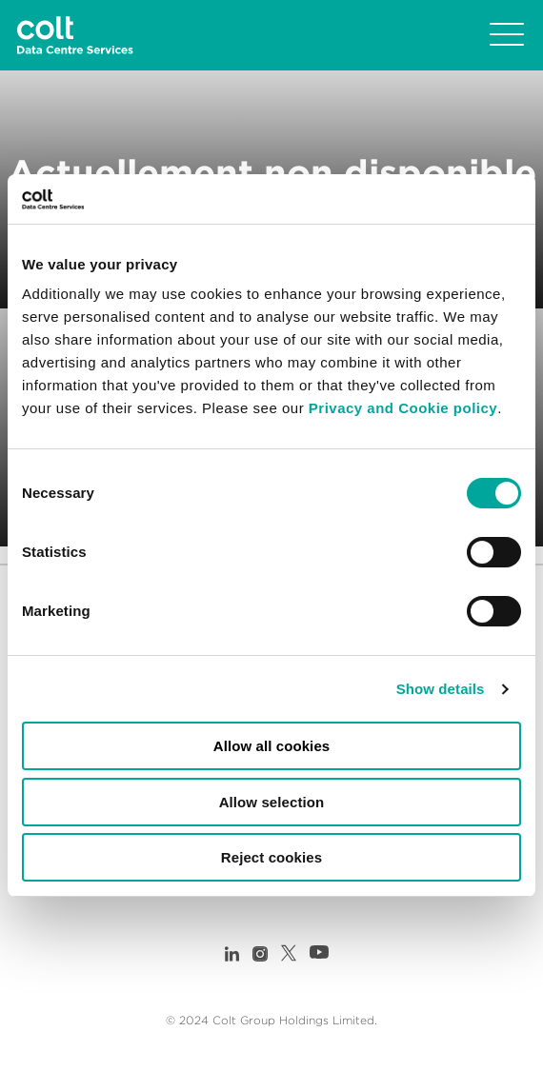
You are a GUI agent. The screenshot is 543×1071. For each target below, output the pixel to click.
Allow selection (272, 802)
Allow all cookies (272, 746)
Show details (440, 689)
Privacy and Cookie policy (403, 408)
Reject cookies (271, 857)
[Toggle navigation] (507, 35)
